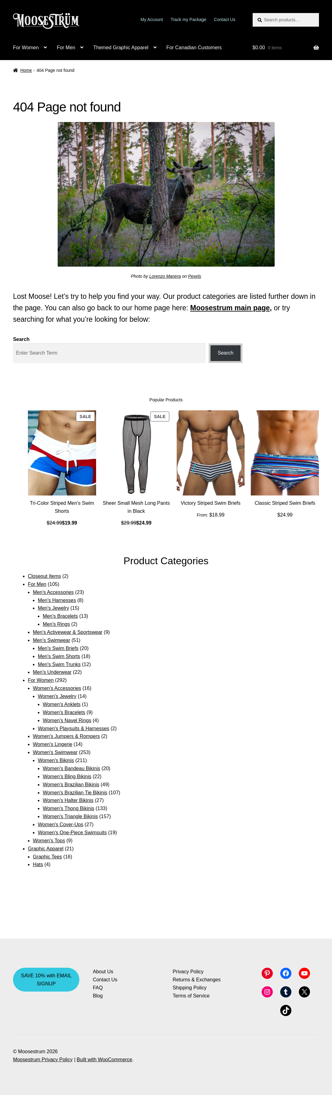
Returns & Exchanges (197, 979)
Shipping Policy (189, 987)
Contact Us (224, 19)
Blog (98, 995)
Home (26, 70)
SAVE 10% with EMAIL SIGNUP (46, 979)
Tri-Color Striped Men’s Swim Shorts (62, 507)
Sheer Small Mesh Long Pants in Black (136, 507)
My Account (151, 19)
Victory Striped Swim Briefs (211, 503)
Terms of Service (191, 995)
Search (21, 339)
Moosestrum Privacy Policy (43, 1059)
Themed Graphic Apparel (120, 47)
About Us (103, 971)
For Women (26, 47)
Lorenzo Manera (165, 276)
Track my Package (188, 19)
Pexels (194, 276)
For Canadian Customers (194, 47)
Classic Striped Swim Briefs (285, 503)
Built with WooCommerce (104, 1059)
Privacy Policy (188, 971)
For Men (66, 47)
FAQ (98, 987)
